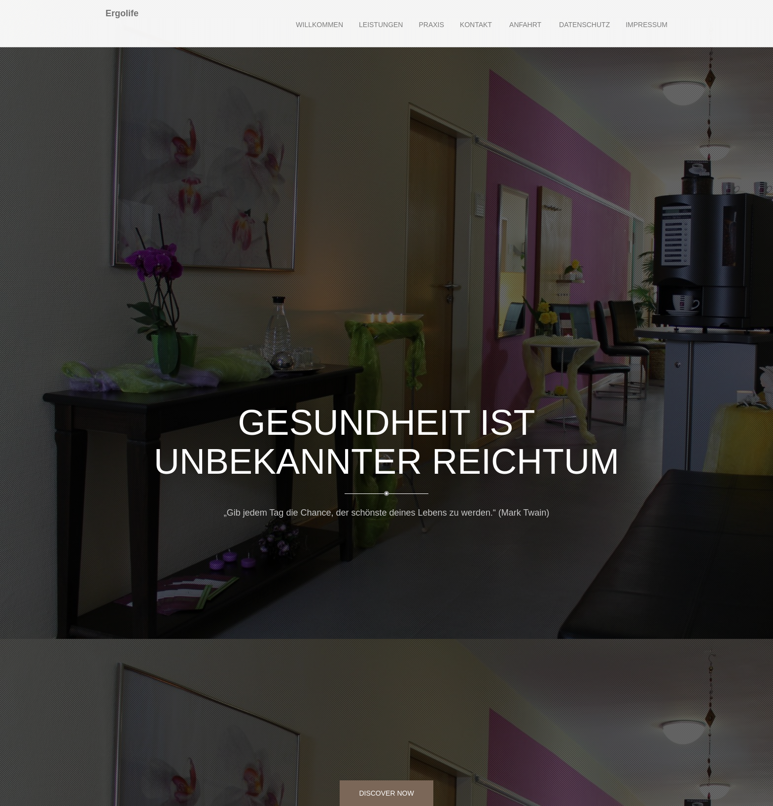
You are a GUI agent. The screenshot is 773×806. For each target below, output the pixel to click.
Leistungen (381, 25)
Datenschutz (583, 25)
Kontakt (476, 25)
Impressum (647, 25)
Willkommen (319, 25)
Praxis (431, 25)
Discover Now (386, 793)
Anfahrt (524, 25)
